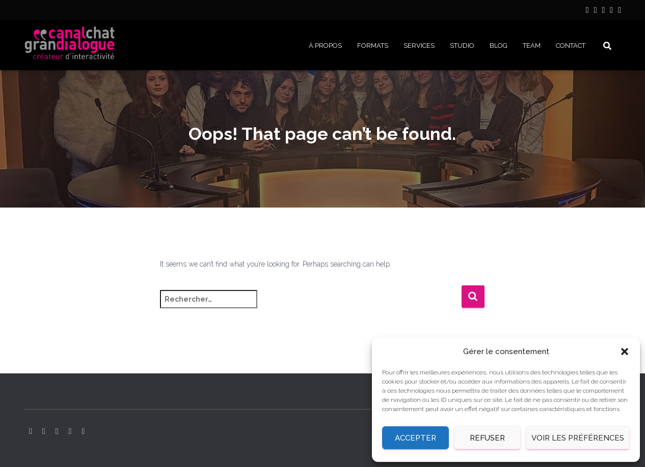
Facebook (611, 11)
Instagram (595, 11)
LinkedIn (587, 11)
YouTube (603, 11)
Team (532, 45)
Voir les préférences (577, 438)
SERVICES (419, 45)
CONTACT (570, 45)
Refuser (487, 438)
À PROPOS (325, 45)
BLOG (498, 45)
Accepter (415, 438)
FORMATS (372, 45)
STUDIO (462, 45)
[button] (625, 351)
